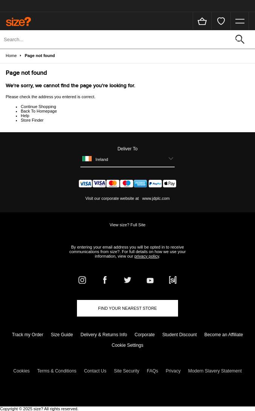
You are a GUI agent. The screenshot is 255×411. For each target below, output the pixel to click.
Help (25, 115)
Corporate (145, 334)
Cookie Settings (127, 345)
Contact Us (95, 371)
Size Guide (62, 334)
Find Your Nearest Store (127, 308)
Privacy (173, 371)
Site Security (126, 371)
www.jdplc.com (155, 198)
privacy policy (146, 256)
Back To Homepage (39, 111)
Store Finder (32, 120)
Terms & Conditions (57, 371)
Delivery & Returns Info (103, 334)
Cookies (21, 371)
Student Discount (179, 334)
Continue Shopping (38, 106)
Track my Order (27, 334)
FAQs (152, 371)
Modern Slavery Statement (215, 371)
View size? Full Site (127, 224)
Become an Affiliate (223, 334)
